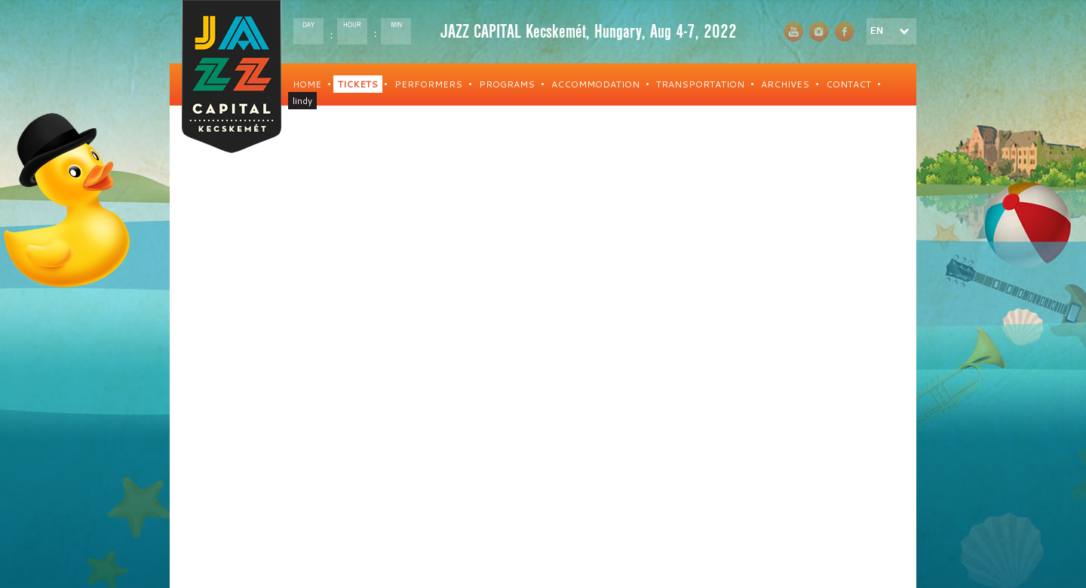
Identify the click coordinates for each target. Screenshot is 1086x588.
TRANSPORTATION (700, 84)
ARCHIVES (785, 84)
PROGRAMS (507, 84)
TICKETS (358, 84)
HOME (307, 84)
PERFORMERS (428, 84)
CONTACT (848, 84)
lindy (302, 100)
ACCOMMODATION (595, 84)
